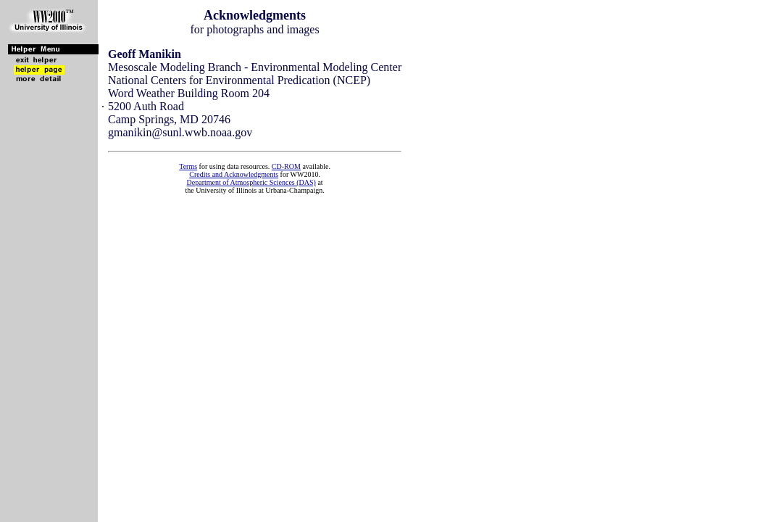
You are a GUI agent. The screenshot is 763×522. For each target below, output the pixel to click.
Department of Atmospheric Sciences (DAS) (251, 182)
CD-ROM (286, 166)
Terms (188, 166)
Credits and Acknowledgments (233, 174)
